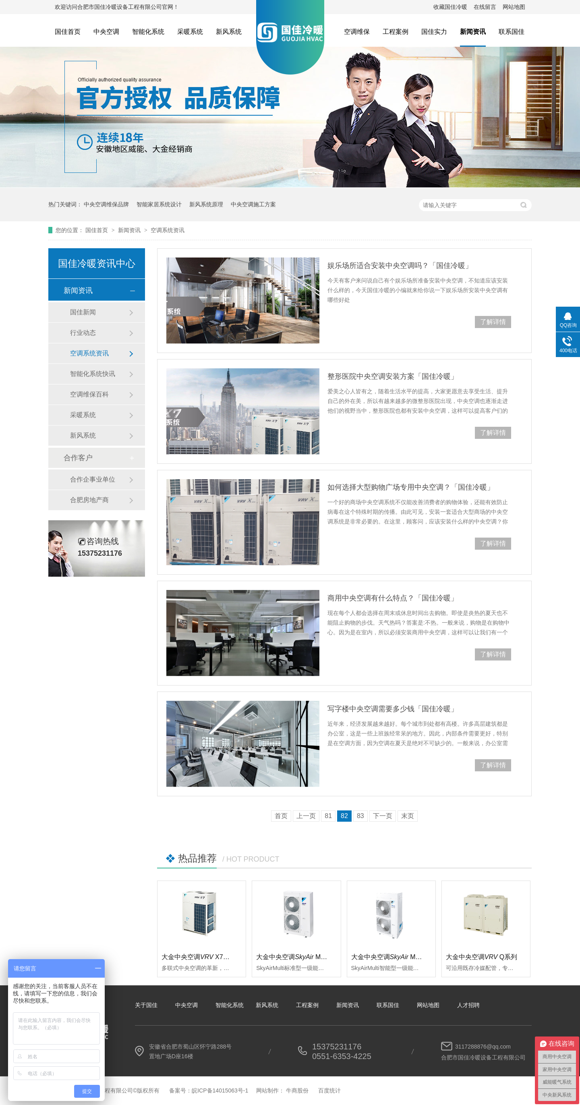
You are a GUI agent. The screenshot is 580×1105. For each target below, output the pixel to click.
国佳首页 (68, 31)
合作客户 (78, 458)
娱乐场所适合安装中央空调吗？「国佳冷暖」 (399, 266)
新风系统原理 (206, 204)
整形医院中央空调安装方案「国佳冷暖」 (392, 376)
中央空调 (106, 31)
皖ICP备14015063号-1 (220, 1090)
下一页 (382, 815)
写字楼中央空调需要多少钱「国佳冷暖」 (392, 709)
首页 (281, 815)
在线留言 (485, 7)
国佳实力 (434, 31)
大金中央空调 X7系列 (199, 956)
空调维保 (357, 31)
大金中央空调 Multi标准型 (302, 956)
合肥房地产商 (89, 499)
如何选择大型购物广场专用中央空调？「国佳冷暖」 (410, 487)
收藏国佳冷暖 (450, 7)
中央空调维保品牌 (106, 204)
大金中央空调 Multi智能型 (397, 956)
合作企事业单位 (92, 479)
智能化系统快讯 (92, 373)
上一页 (306, 815)
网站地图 (514, 7)
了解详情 (493, 321)
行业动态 (83, 332)
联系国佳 (511, 31)
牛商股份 (297, 1090)
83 (360, 815)
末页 (407, 815)
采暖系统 (190, 31)
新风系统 (229, 31)
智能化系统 (148, 31)
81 (328, 815)
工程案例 (395, 31)
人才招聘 (468, 1005)
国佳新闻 (83, 312)
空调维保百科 (89, 394)
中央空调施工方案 (253, 204)
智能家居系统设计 (159, 204)
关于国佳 (146, 1005)
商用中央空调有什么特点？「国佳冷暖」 (392, 598)
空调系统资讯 (167, 230)
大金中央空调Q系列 (482, 956)
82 (344, 815)
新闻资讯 (473, 31)
